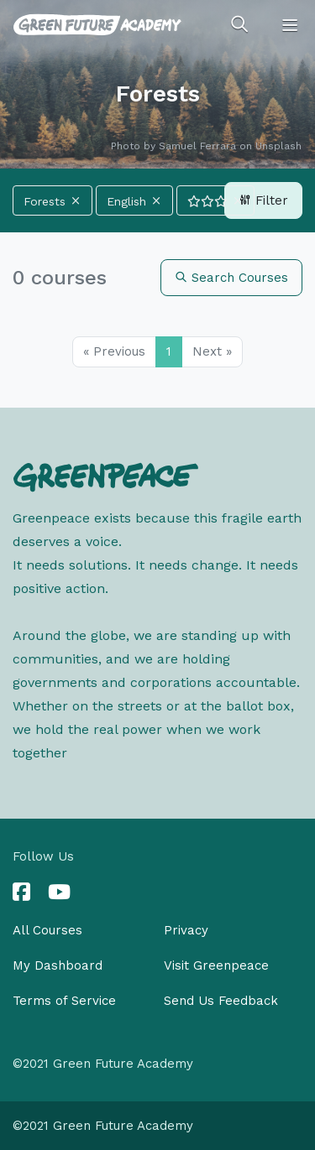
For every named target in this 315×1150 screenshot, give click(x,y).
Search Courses (231, 277)
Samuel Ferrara (197, 146)
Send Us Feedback (221, 1000)
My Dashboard (57, 965)
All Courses (47, 930)
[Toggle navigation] (290, 25)
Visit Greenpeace (216, 965)
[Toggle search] (239, 25)
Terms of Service (64, 1000)
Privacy (186, 930)
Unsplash (278, 146)
